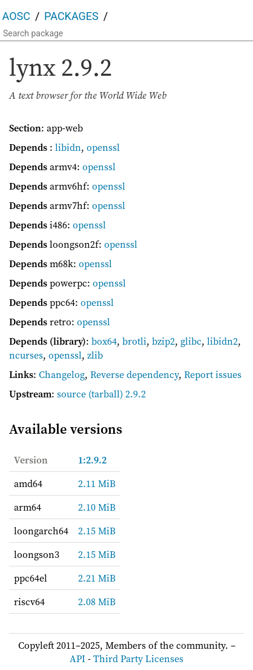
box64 (104, 341)
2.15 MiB (97, 530)
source (71, 393)
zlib (95, 355)
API (77, 658)
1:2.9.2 (92, 459)
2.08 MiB (97, 601)
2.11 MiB (97, 483)
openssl (103, 147)
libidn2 (222, 341)
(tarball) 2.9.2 (117, 393)
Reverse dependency (134, 374)
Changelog (62, 374)
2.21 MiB (97, 578)
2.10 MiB (97, 507)
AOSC (16, 16)
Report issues (213, 374)
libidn (68, 147)
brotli (134, 341)
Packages (71, 16)
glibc (191, 341)
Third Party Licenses (138, 658)
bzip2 (163, 341)
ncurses (26, 355)
